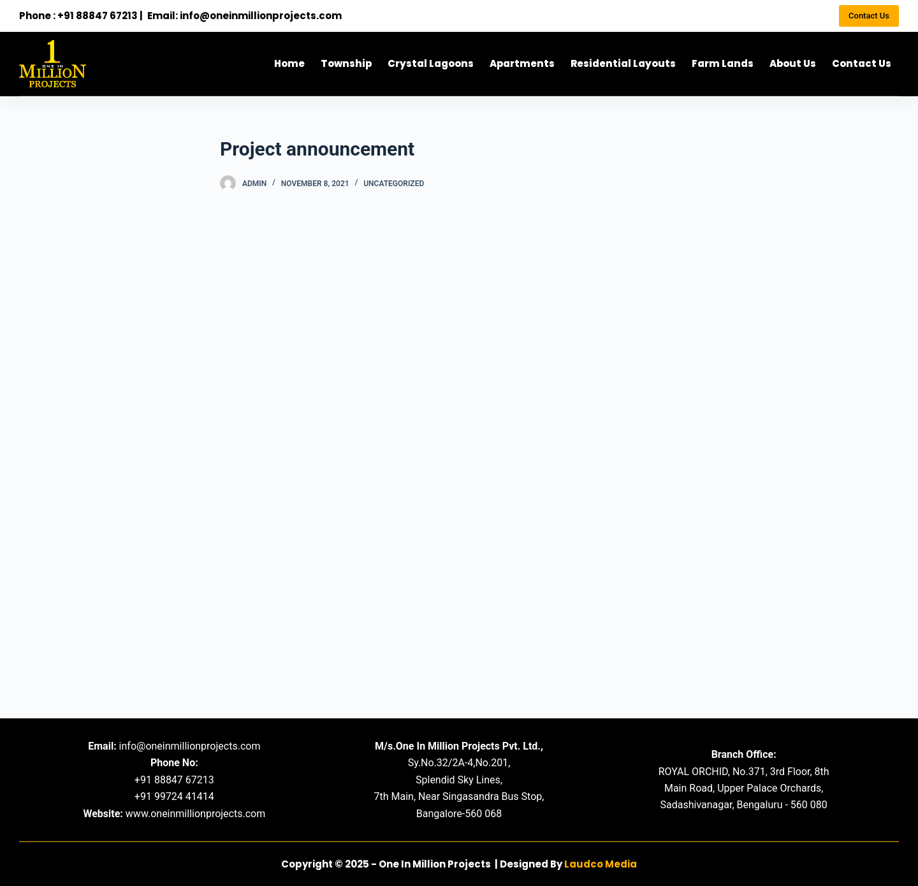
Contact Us (869, 15)
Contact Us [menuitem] (861, 63)
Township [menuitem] (346, 63)
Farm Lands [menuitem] (723, 63)
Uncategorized (393, 183)
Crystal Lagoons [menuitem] (431, 63)
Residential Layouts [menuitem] (623, 63)
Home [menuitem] (289, 63)
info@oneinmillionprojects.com (261, 15)
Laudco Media (600, 864)
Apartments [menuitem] (522, 63)
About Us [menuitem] (792, 63)
